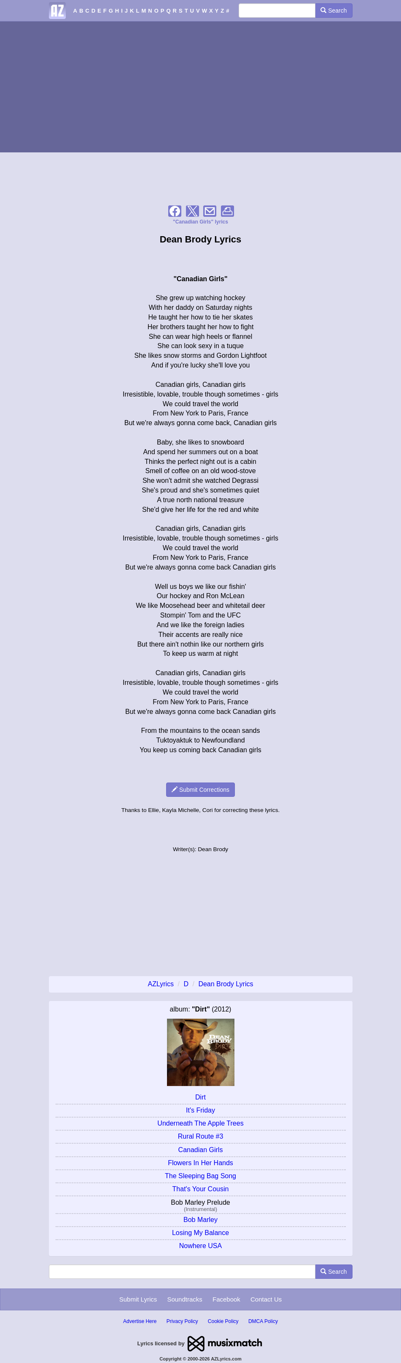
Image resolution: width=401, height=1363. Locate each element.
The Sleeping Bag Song (200, 1175)
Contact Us (266, 1299)
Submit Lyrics (138, 1299)
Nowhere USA (200, 1245)
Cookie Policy (223, 1321)
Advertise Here (139, 1321)
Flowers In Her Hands (200, 1162)
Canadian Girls (200, 1149)
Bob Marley (200, 1219)
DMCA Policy (263, 1321)
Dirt (200, 1097)
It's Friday (200, 1110)
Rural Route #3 (200, 1136)
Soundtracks (184, 1299)
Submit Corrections (200, 789)
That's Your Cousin (200, 1189)
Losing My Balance (200, 1232)
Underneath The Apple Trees (200, 1123)
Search (333, 10)
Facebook (226, 1299)
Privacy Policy (182, 1321)
